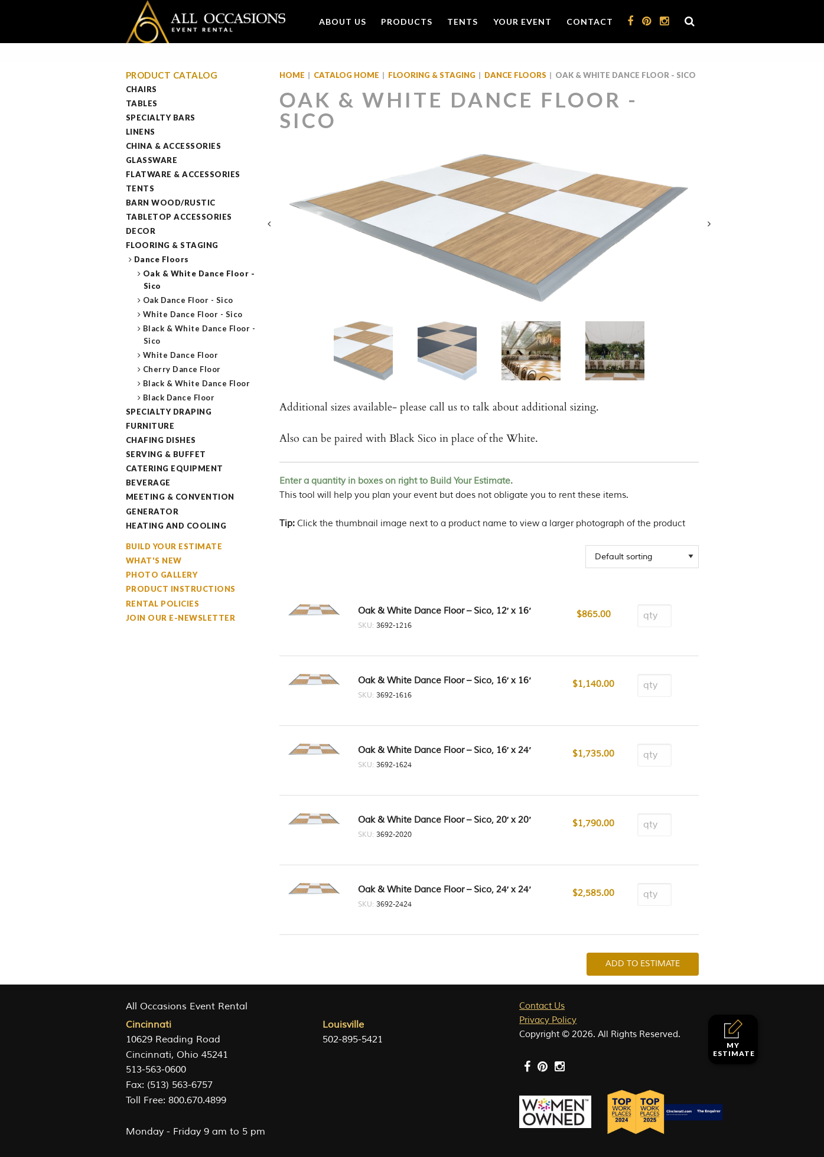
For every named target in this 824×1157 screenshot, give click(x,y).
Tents (462, 22)
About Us (342, 22)
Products (406, 22)
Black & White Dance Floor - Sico (200, 335)
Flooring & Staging (172, 245)
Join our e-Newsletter (181, 618)
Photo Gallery (162, 574)
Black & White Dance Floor (197, 383)
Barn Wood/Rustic (171, 202)
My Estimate (734, 1038)
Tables (142, 103)
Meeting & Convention (180, 496)
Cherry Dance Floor (182, 369)
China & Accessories (174, 146)
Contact (589, 22)
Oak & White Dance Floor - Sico (199, 280)
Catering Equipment (174, 468)
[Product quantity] (654, 615)
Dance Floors (162, 259)
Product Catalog (172, 75)
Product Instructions (181, 589)
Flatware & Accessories (183, 174)
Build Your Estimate (174, 546)
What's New (154, 560)
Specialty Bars (161, 117)
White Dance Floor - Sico (193, 314)
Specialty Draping (169, 411)
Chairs (141, 89)
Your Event (522, 22)
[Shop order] (642, 556)
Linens (140, 131)
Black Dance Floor (179, 397)
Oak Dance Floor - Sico (188, 300)
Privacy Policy (548, 1020)
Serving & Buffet (166, 454)
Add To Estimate (642, 964)
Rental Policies (163, 603)
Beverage (148, 482)
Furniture (150, 426)
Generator (152, 511)
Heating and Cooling (176, 525)
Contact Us (542, 1006)
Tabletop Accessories (179, 216)
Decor (141, 231)
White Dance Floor (181, 355)
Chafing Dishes (161, 440)
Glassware (152, 160)
